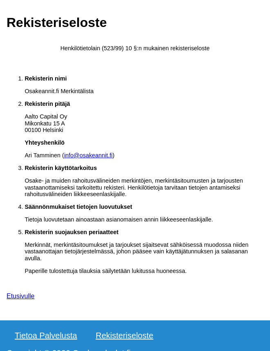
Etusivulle (20, 296)
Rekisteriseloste (124, 335)
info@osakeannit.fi (88, 155)
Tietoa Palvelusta (46, 335)
